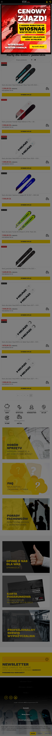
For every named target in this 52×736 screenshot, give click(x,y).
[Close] (49, 5)
